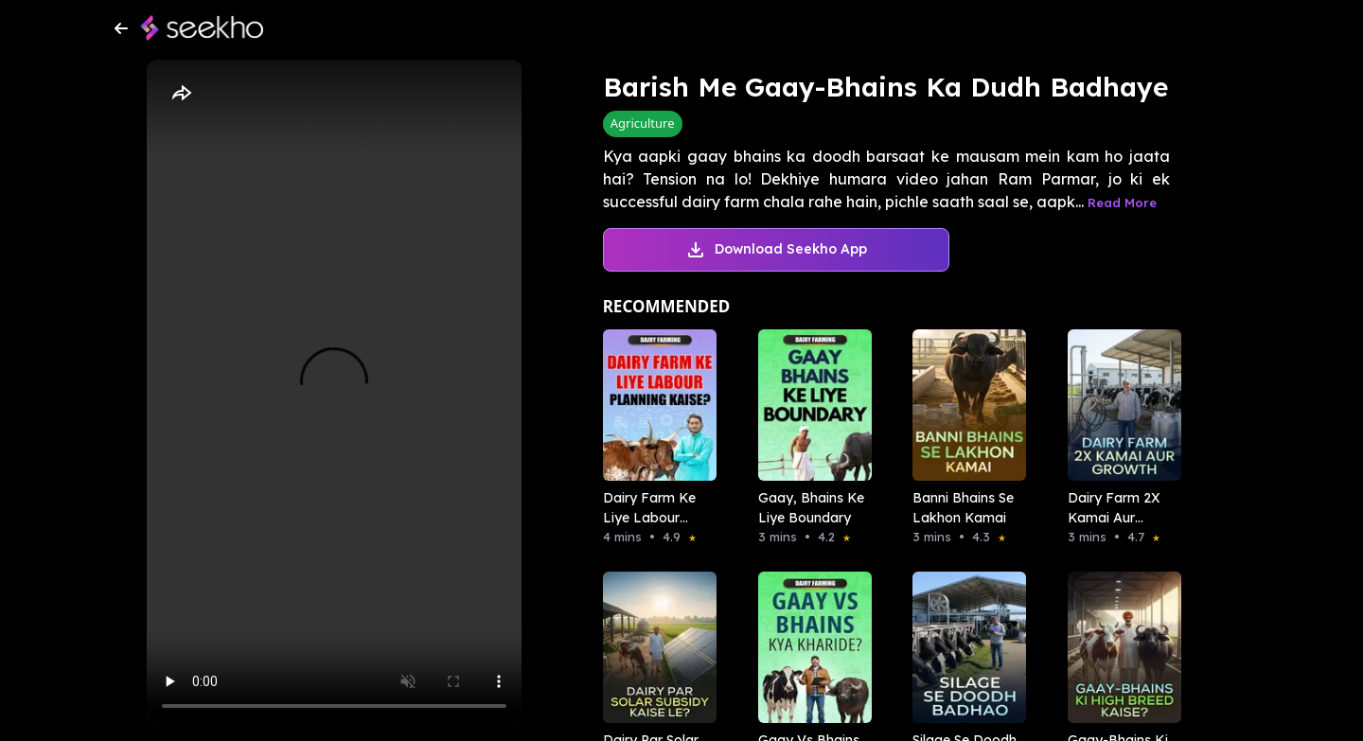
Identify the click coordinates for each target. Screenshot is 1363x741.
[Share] (181, 94)
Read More (1122, 202)
